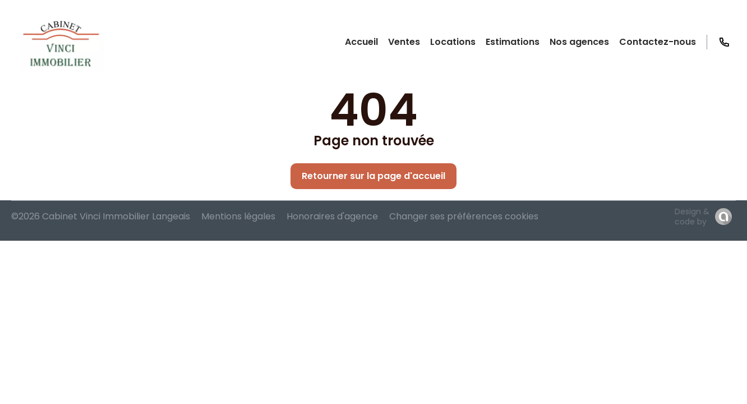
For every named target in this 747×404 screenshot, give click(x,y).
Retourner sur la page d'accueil (373, 175)
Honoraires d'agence (332, 216)
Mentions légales (238, 216)
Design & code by (692, 216)
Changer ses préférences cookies (463, 216)
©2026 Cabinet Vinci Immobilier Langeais (100, 216)
